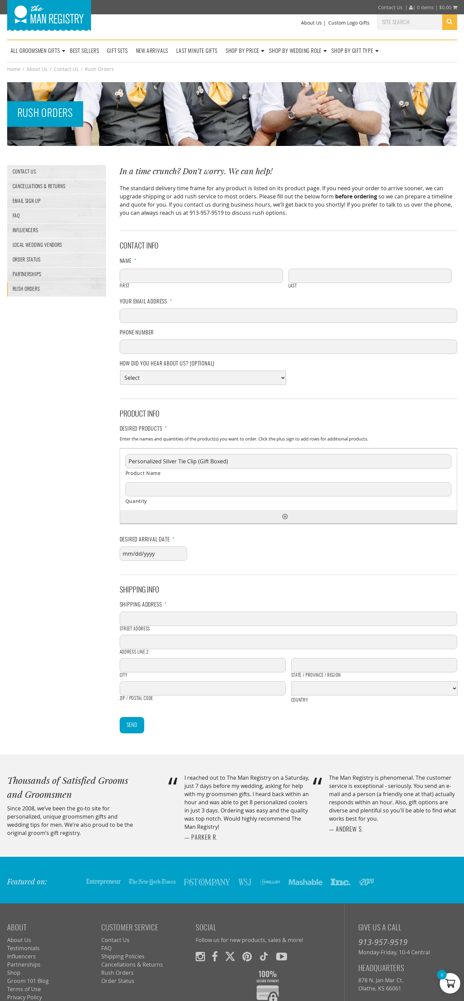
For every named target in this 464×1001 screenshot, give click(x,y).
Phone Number (137, 332)
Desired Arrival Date (147, 539)
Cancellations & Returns (39, 186)
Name (128, 261)
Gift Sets (117, 51)
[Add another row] (285, 516)
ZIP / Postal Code (136, 699)
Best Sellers (84, 51)
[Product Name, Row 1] (288, 461)
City (124, 675)
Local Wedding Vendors (37, 245)
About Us (311, 22)
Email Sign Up (27, 201)
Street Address (135, 629)
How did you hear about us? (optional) (167, 364)
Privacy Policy (24, 997)
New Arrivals (152, 51)
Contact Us (390, 7)
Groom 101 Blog (28, 981)
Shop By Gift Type (352, 51)
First (125, 286)
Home (13, 69)
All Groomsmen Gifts (35, 51)
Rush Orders (26, 289)
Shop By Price (242, 51)
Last (292, 286)
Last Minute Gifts (197, 51)
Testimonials (23, 948)
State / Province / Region (316, 675)
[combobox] (409, 22)
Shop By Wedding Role (295, 51)
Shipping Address (143, 605)
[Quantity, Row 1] (288, 489)
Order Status (27, 260)
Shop (13, 972)
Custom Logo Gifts (349, 22)
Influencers (25, 230)
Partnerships (27, 274)
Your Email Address (146, 301)
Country (299, 700)
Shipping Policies (123, 956)
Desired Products (143, 429)
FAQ (16, 216)
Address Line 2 (134, 652)
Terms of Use (24, 989)
